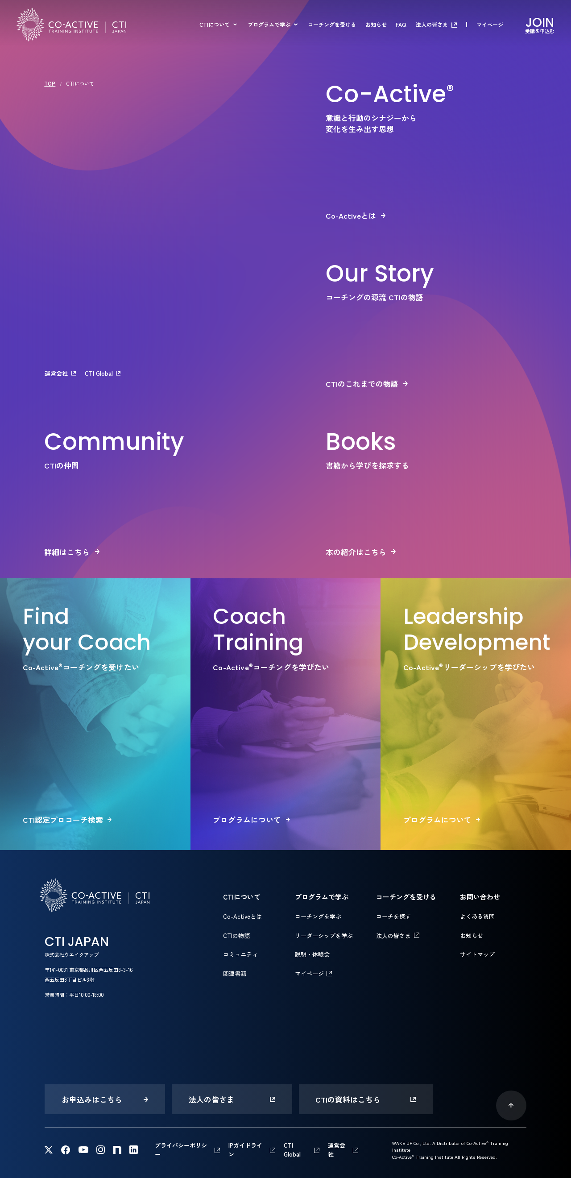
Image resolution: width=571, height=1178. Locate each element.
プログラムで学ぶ (269, 24)
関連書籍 (234, 973)
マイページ (489, 24)
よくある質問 (477, 916)
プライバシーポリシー (181, 1149)
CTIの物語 (236, 935)
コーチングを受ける (332, 24)
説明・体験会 (312, 954)
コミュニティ (240, 954)
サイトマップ (477, 954)
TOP (49, 83)
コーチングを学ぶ (318, 916)
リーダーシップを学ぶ (324, 935)
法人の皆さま (432, 24)
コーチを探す (393, 916)
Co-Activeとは (242, 916)
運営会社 (56, 373)
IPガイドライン (245, 1149)
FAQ (401, 24)
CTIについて (214, 24)
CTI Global (99, 373)
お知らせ (376, 24)
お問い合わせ (480, 896)
